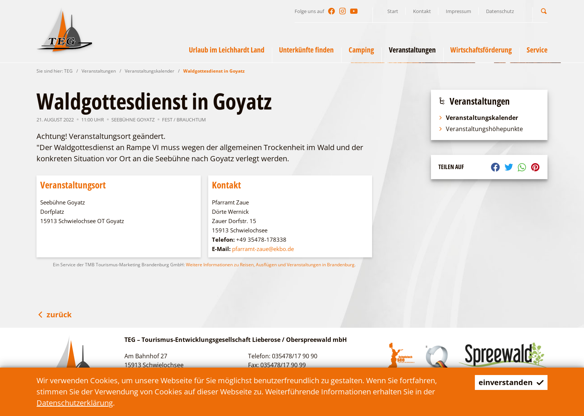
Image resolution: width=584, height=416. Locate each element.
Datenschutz (500, 11)
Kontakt (422, 11)
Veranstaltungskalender (149, 71)
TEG (68, 71)
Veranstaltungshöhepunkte (480, 129)
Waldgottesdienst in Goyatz (214, 71)
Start (392, 11)
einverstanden (511, 382)
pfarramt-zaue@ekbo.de (263, 249)
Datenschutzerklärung (74, 403)
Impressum (458, 11)
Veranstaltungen (99, 71)
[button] (543, 11)
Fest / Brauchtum (184, 119)
